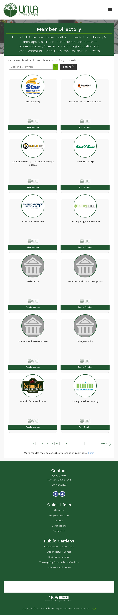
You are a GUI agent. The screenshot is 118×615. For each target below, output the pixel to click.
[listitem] (33, 103)
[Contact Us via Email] (62, 494)
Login (91, 452)
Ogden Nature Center (59, 551)
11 (82, 443)
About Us (59, 510)
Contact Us (59, 531)
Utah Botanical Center (59, 567)
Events (59, 520)
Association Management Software (59, 598)
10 (77, 443)
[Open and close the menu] (77, 9)
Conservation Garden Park (59, 546)
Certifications (59, 525)
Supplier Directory (59, 515)
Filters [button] (68, 66)
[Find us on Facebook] (56, 494)
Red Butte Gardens (59, 557)
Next (105, 443)
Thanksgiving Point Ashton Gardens (59, 562)
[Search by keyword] (31, 67)
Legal (93, 608)
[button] (55, 67)
